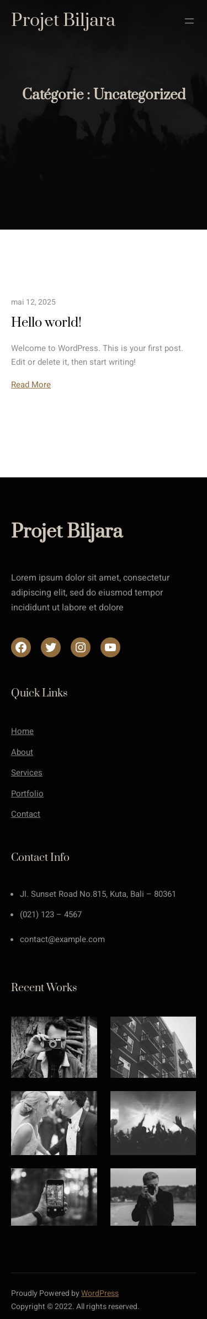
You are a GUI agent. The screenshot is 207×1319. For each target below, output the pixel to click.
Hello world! (46, 323)
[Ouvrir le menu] (189, 21)
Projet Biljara (63, 20)
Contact (25, 814)
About (22, 752)
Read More (31, 385)
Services (27, 773)
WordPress (100, 1293)
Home (22, 731)
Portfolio (27, 794)
